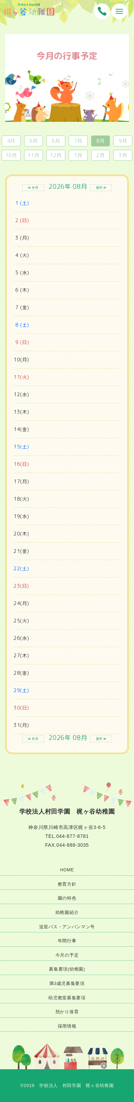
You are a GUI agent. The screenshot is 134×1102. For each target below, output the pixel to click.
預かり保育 (67, 1012)
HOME (67, 870)
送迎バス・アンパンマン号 (67, 927)
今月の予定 (67, 955)
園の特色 (67, 898)
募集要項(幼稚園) (67, 969)
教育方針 (67, 884)
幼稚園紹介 (67, 912)
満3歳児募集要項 (67, 983)
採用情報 (67, 1026)
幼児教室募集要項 (67, 998)
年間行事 (67, 941)
